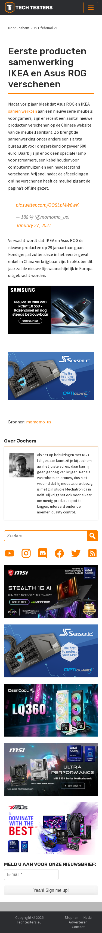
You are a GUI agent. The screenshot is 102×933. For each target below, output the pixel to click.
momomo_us (38, 421)
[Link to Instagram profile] (26, 553)
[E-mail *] (31, 874)
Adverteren (78, 922)
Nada (88, 917)
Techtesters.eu (29, 922)
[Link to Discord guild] (42, 553)
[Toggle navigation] (91, 7)
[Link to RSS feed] (92, 553)
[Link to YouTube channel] (9, 553)
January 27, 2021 (33, 225)
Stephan (71, 917)
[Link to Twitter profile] (75, 553)
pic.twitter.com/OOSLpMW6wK (47, 205)
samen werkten (22, 111)
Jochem (23, 28)
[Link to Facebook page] (59, 553)
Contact (78, 926)
